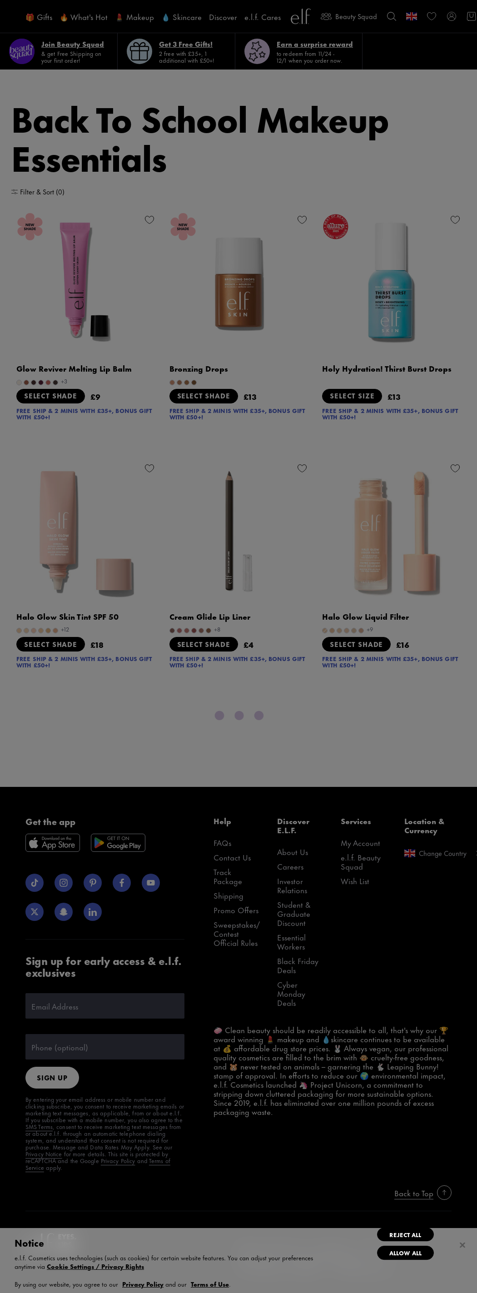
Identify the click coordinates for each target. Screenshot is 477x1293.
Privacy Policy (143, 1283)
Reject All (405, 1234)
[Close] (462, 1245)
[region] (238, 1260)
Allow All (405, 1252)
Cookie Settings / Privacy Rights (95, 1266)
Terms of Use (210, 1283)
